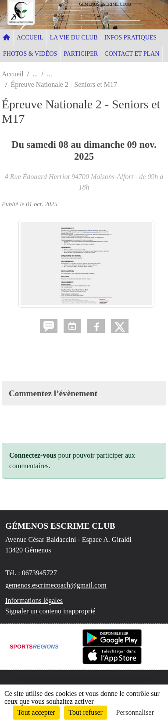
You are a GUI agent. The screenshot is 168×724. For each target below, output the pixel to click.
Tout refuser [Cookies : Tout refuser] (85, 712)
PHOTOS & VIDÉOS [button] (30, 53)
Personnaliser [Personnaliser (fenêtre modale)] (135, 712)
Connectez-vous (33, 455)
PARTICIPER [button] (81, 53)
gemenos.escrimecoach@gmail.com (56, 585)
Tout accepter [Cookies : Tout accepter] (36, 712)
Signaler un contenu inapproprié (50, 611)
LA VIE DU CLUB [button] (74, 37)
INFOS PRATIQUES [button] (130, 37)
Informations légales (34, 600)
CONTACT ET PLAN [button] (131, 53)
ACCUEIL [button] (30, 37)
